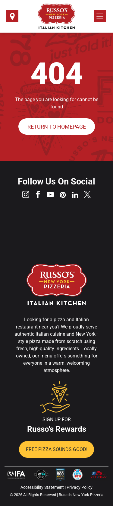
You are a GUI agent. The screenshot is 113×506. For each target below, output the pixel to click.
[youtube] (50, 195)
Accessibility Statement (42, 487)
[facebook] (38, 195)
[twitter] (87, 195)
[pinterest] (62, 195)
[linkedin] (75, 195)
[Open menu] (100, 16)
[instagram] (25, 195)
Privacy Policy (80, 487)
